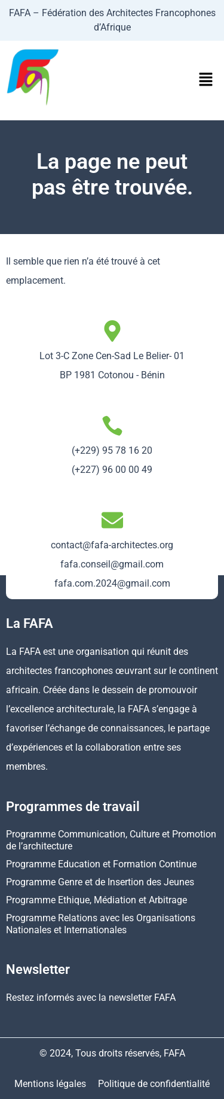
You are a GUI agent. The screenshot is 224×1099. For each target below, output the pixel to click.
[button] (206, 80)
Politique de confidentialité (154, 1083)
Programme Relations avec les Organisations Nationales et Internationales (100, 924)
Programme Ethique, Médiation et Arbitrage (96, 900)
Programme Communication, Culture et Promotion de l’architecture (111, 840)
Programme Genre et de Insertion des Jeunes (100, 882)
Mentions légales (50, 1083)
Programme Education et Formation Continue (101, 864)
